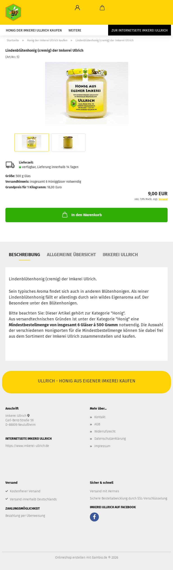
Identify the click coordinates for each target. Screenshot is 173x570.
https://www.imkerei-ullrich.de (27, 446)
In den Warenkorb (81, 214)
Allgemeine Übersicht (71, 254)
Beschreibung (24, 254)
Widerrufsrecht (105, 431)
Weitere (74, 30)
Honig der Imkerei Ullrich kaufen (34, 30)
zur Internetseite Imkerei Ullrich (140, 30)
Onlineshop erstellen (70, 557)
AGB (97, 424)
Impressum (102, 446)
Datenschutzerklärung (110, 439)
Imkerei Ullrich (120, 254)
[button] (77, 8)
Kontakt (99, 417)
